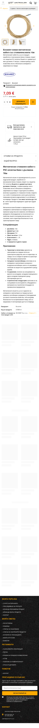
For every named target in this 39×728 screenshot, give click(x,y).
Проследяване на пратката (12, 606)
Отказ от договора (9, 665)
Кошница (6, 626)
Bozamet (15, 83)
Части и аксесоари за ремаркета (26, 8)
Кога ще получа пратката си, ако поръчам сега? (19, 127)
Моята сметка (8, 619)
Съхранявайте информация (13, 649)
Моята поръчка (9, 599)
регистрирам (7, 623)
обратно (4, 8)
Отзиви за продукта (13, 156)
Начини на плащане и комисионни (15, 655)
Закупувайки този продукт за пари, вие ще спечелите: (22, 140)
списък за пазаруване (11, 629)
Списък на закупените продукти (14, 632)
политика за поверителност (13, 661)
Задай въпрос (10, 161)
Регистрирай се (19, 693)
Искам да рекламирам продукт (14, 609)
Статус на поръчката (10, 603)
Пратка (5, 652)
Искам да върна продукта (12, 612)
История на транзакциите (12, 635)
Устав (5, 658)
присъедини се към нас (13, 677)
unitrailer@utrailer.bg (12, 711)
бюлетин (6, 640)
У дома (13, 8)
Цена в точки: (17, 136)
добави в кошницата (20, 102)
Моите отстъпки (9, 637)
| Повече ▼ (32, 313)
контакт (6, 615)
